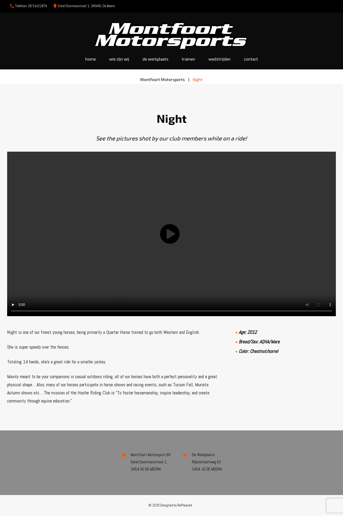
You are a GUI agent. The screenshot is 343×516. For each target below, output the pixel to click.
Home (90, 59)
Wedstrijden (219, 59)
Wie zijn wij (119, 59)
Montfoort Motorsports (162, 79)
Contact (251, 59)
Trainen (188, 59)
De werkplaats (155, 59)
